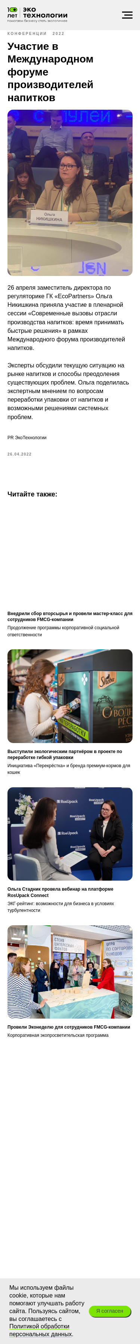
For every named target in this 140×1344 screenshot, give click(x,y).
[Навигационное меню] (127, 15)
